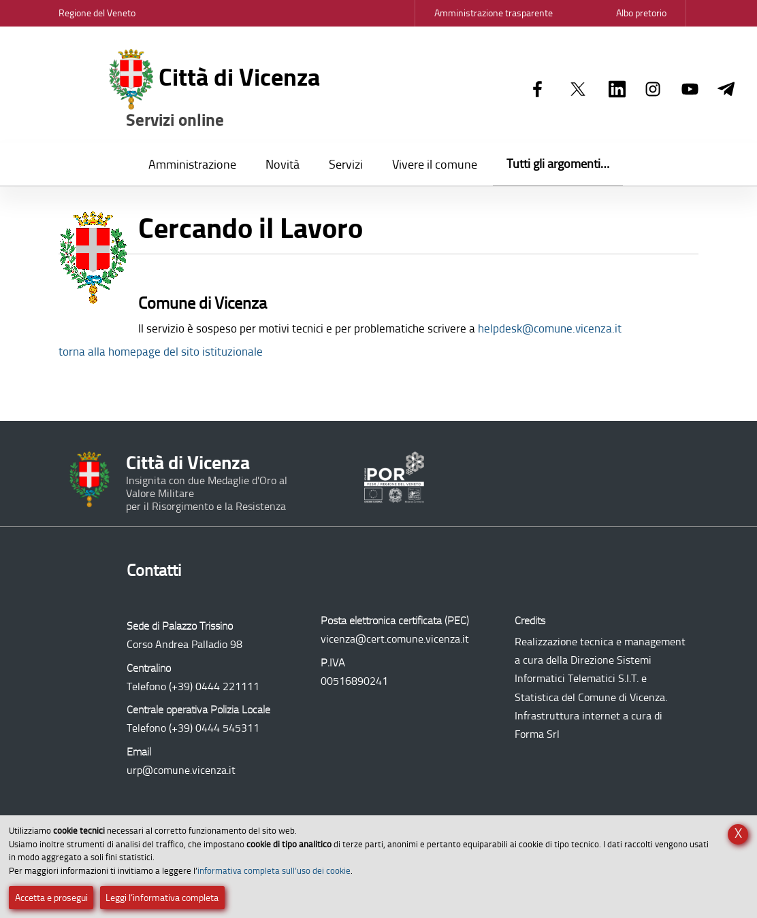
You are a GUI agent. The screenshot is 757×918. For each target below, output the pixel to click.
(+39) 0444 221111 (214, 686)
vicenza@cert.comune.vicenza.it (395, 638)
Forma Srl (537, 734)
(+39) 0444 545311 (214, 727)
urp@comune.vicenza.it (181, 770)
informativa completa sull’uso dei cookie (274, 871)
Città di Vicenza (214, 90)
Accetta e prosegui (51, 898)
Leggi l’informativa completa (162, 898)
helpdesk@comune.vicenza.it (550, 328)
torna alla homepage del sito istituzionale (161, 351)
